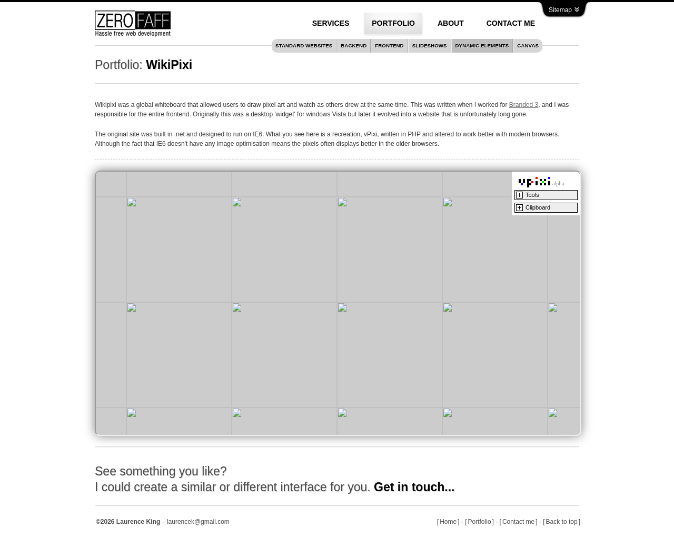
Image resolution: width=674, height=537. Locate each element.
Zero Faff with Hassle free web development (133, 24)
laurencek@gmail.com (198, 521)
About (451, 23)
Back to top (562, 521)
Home (448, 521)
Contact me (518, 521)
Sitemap (564, 10)
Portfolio (479, 521)
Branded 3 (523, 104)
